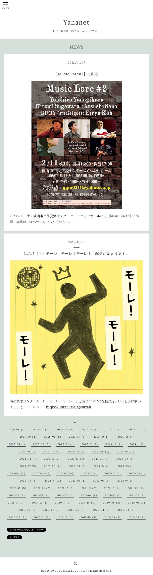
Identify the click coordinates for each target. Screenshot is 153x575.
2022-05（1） (102, 480)
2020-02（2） (18, 517)
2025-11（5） (113, 429)
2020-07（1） (27, 509)
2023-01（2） (42, 473)
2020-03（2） (127, 509)
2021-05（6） (65, 495)
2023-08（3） (126, 458)
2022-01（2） (43, 488)
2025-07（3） (78, 436)
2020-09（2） (112, 502)
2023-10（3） (76, 458)
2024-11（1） (138, 444)
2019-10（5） (89, 517)
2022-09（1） (137, 473)
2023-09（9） (101, 458)
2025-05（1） (126, 436)
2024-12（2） (114, 444)
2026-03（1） (41, 429)
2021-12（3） (66, 488)
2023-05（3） (78, 466)
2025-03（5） (42, 444)
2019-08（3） (137, 517)
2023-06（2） (53, 466)
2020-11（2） (63, 502)
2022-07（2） (53, 480)
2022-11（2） (89, 473)
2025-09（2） (29, 436)
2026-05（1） (17, 429)
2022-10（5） (113, 473)
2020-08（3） (137, 502)
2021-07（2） (41, 495)
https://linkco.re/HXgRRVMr (68, 407)
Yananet (76, 22)
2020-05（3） (77, 509)
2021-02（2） (137, 495)
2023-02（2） (17, 473)
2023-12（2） (52, 458)
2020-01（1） (42, 517)
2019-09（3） (113, 517)
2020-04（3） (102, 509)
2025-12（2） (90, 429)
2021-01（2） (16, 502)
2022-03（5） (18, 488)
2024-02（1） (28, 458)
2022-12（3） (66, 473)
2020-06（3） (52, 509)
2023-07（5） (28, 466)
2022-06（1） (78, 480)
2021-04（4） (89, 495)
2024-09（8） (52, 451)
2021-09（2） (136, 488)
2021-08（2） (17, 495)
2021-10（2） (112, 488)
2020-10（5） (88, 502)
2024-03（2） (126, 451)
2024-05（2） (101, 451)
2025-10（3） (137, 429)
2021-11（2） (89, 488)
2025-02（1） (66, 444)
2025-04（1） (17, 444)
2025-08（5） (53, 436)
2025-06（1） (102, 436)
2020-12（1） (40, 502)
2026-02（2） (66, 429)
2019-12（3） (65, 517)
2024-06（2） (77, 451)
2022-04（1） (126, 480)
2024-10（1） (27, 451)
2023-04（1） (102, 466)
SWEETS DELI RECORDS (67, 570)
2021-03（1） (113, 495)
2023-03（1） (126, 466)
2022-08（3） (29, 480)
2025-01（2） (90, 444)
